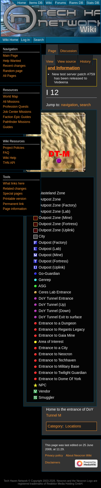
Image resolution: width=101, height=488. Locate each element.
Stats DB (92, 3)
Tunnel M (53, 415)
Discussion (68, 51)
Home (21, 3)
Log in (25, 40)
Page (52, 51)
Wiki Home (10, 40)
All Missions (11, 101)
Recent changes (14, 66)
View (49, 61)
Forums (60, 3)
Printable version (14, 199)
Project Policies (13, 148)
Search (39, 40)
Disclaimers (52, 462)
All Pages (9, 76)
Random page (13, 71)
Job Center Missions (17, 112)
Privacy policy (54, 455)
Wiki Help (9, 158)
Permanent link (13, 204)
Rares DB (76, 3)
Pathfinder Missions (16, 122)
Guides (8, 127)
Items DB (35, 3)
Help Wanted (12, 61)
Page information (14, 209)
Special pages (13, 193)
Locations (73, 426)
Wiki (49, 3)
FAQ (6, 152)
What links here (13, 183)
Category (55, 426)
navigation (69, 105)
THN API (9, 163)
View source (66, 61)
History (85, 61)
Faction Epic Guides (17, 117)
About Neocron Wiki (78, 455)
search (85, 105)
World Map (10, 96)
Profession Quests (15, 106)
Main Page (10, 55)
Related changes (14, 188)
